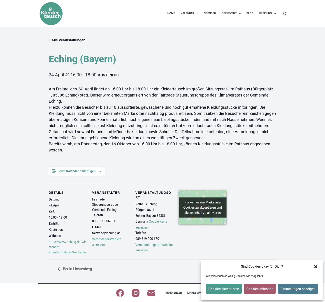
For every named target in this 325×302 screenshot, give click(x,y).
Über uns (268, 13)
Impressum (194, 292)
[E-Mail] (151, 293)
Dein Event (232, 13)
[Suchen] (285, 13)
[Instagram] (135, 293)
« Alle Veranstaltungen (67, 40)
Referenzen (173, 292)
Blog (249, 13)
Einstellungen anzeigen (298, 289)
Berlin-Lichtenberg (77, 269)
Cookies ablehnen (259, 289)
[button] (315, 266)
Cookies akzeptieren (223, 289)
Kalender (190, 13)
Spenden (210, 13)
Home (171, 13)
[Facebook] (120, 293)
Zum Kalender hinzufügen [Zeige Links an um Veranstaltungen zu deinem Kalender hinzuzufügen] (77, 171)
